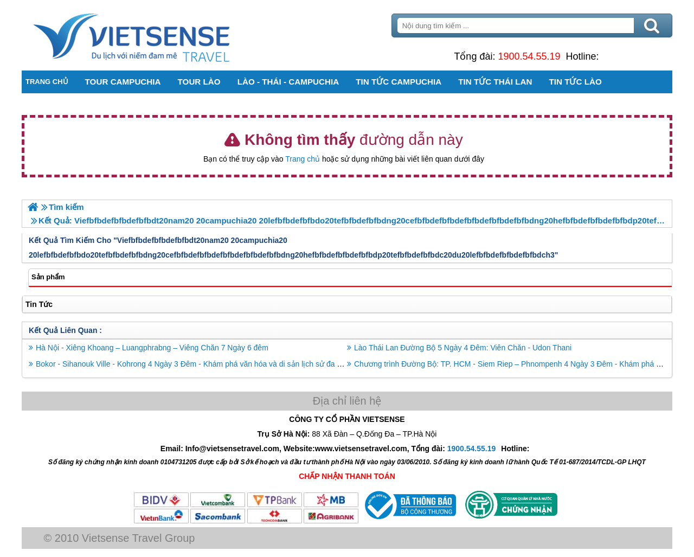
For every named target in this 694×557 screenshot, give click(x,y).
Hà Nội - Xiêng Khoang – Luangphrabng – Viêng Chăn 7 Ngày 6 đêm (152, 347)
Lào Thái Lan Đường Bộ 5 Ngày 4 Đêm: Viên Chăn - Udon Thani (462, 347)
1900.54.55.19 (529, 56)
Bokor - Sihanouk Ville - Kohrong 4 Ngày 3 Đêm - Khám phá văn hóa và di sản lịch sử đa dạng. (196, 364)
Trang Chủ (158, 35)
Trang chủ (302, 159)
